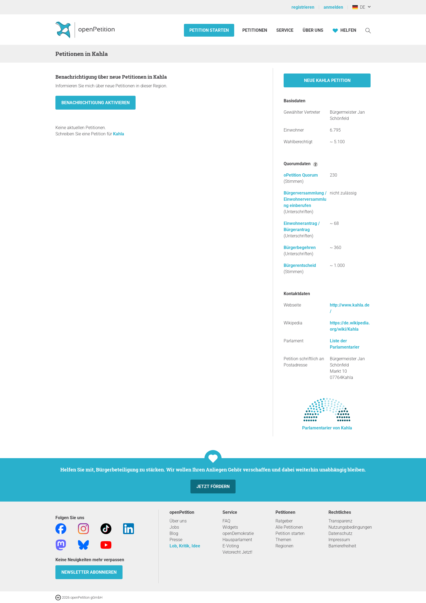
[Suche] (368, 30)
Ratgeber (284, 521)
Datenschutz (340, 533)
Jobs (174, 527)
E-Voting (231, 545)
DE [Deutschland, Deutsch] (358, 7)
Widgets (230, 527)
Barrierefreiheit (342, 545)
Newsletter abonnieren (89, 572)
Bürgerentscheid (300, 265)
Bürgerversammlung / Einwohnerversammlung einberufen (305, 199)
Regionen (284, 545)
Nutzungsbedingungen (350, 527)
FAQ (226, 521)
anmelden (333, 7)
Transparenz (340, 521)
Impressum (339, 539)
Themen (283, 539)
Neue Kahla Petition (327, 80)
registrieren (303, 7)
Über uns (178, 521)
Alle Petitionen (289, 527)
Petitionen (255, 30)
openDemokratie (238, 533)
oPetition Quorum (301, 175)
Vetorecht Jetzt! (237, 552)
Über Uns (313, 30)
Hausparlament (237, 539)
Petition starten (209, 30)
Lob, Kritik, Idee (185, 545)
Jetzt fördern (213, 486)
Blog (174, 533)
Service (284, 30)
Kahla (118, 133)
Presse (176, 539)
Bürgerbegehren (300, 247)
